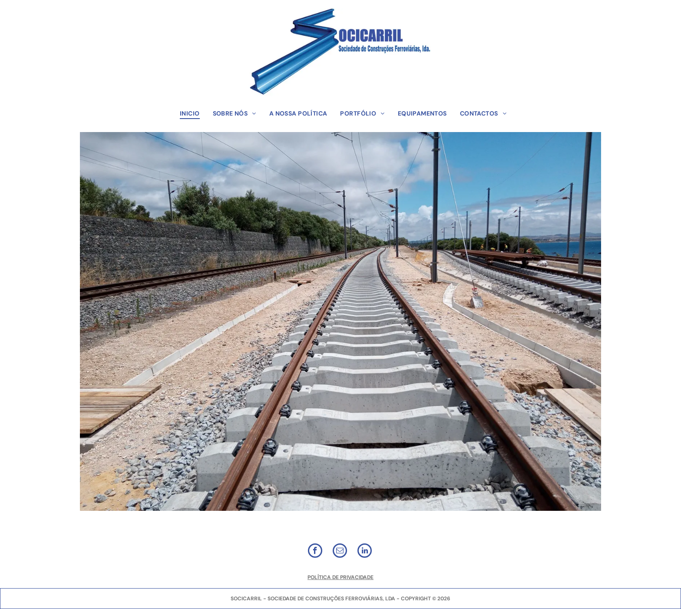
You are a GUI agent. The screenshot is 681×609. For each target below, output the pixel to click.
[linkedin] (364, 551)
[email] (340, 551)
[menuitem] (189, 113)
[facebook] (315, 551)
